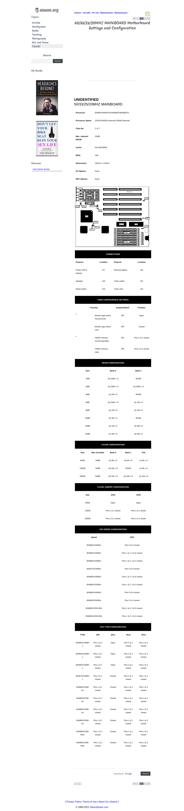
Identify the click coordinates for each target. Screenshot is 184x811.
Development (39, 26)
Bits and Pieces (40, 42)
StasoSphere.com (99, 807)
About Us (103, 801)
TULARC (36, 46)
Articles (36, 22)
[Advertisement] (112, 59)
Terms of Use (90, 801)
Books (35, 30)
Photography (39, 38)
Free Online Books (41, 169)
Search (113, 801)
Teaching (37, 34)
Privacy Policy (74, 801)
